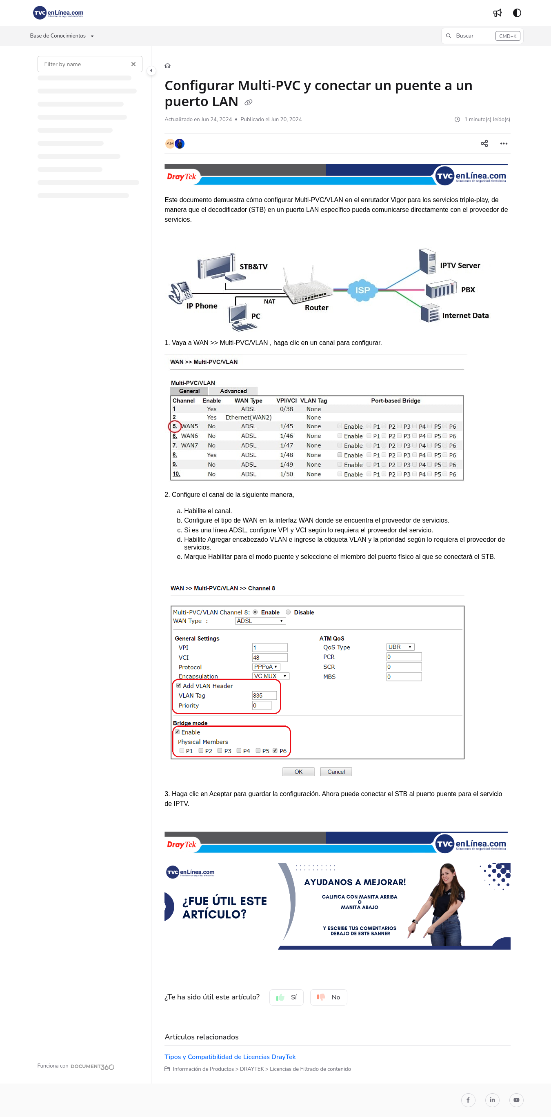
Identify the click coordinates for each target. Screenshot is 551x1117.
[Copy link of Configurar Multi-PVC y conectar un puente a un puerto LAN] (248, 102)
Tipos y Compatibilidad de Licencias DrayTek (229, 1056)
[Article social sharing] (484, 143)
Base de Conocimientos (58, 36)
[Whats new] (497, 13)
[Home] (167, 66)
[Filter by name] (90, 64)
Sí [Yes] (286, 997)
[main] (337, 565)
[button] (482, 36)
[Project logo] (58, 13)
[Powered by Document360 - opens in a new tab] (76, 1066)
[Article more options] (504, 143)
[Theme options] (517, 13)
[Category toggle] (151, 71)
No (328, 997)
